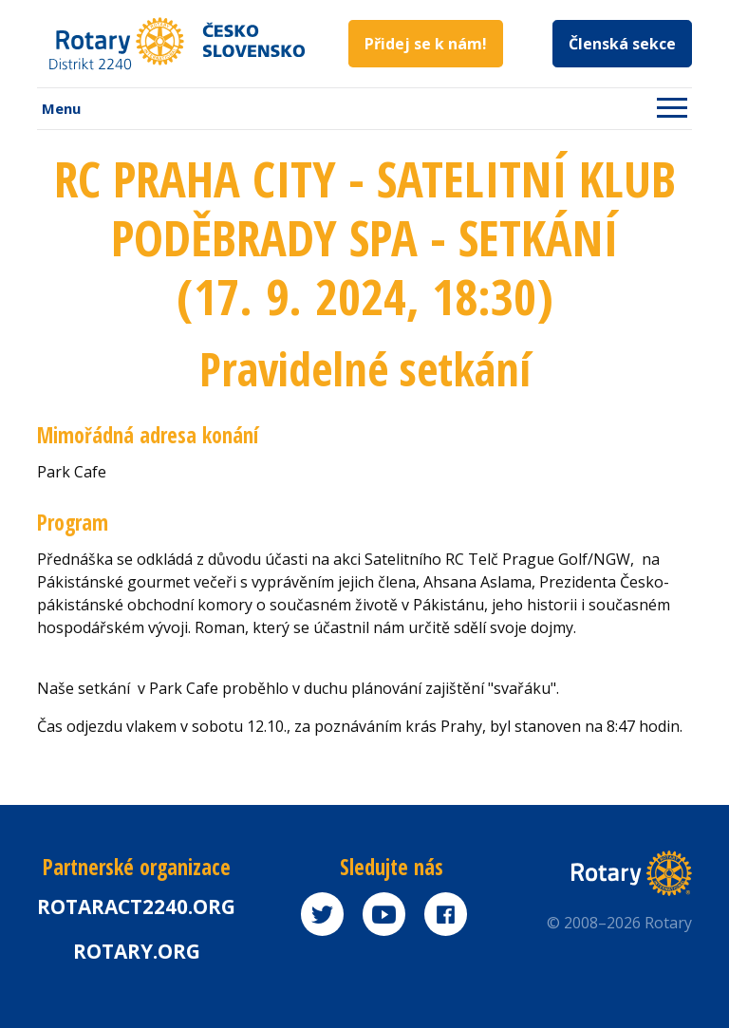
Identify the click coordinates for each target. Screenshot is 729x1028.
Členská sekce (622, 43)
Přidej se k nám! (425, 43)
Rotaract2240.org (136, 906)
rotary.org (136, 951)
